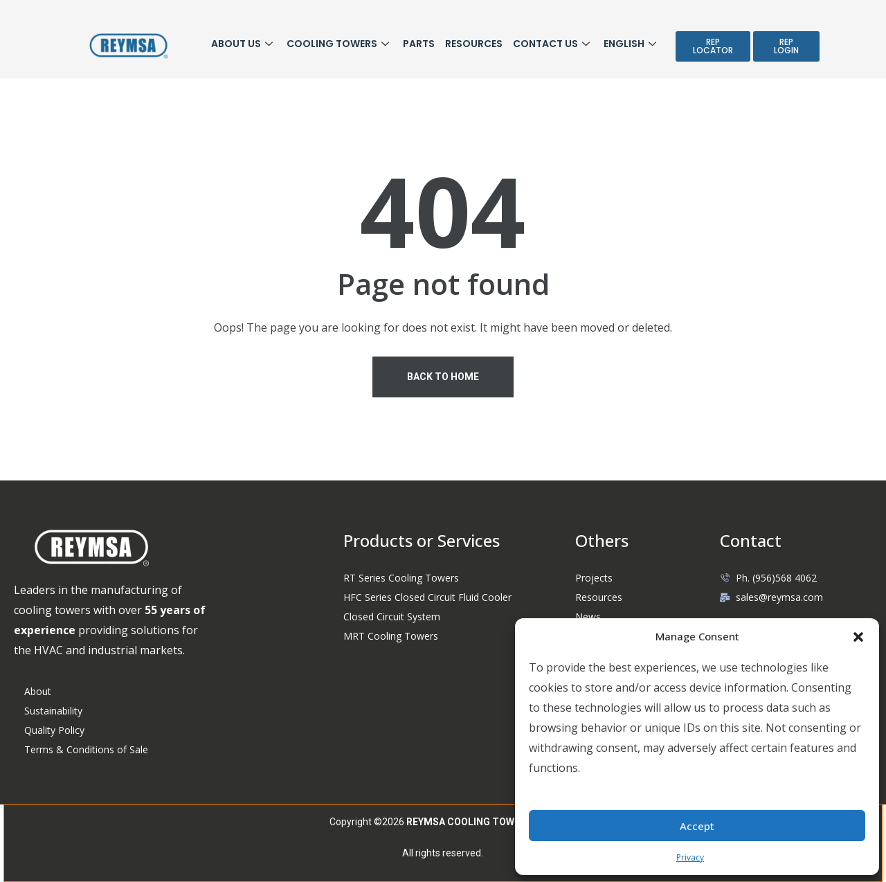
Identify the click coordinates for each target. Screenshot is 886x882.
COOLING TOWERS (339, 44)
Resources (474, 44)
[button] (858, 636)
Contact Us (553, 44)
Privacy (690, 857)
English (632, 44)
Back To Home (443, 376)
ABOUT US (243, 44)
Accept (697, 826)
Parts (419, 44)
